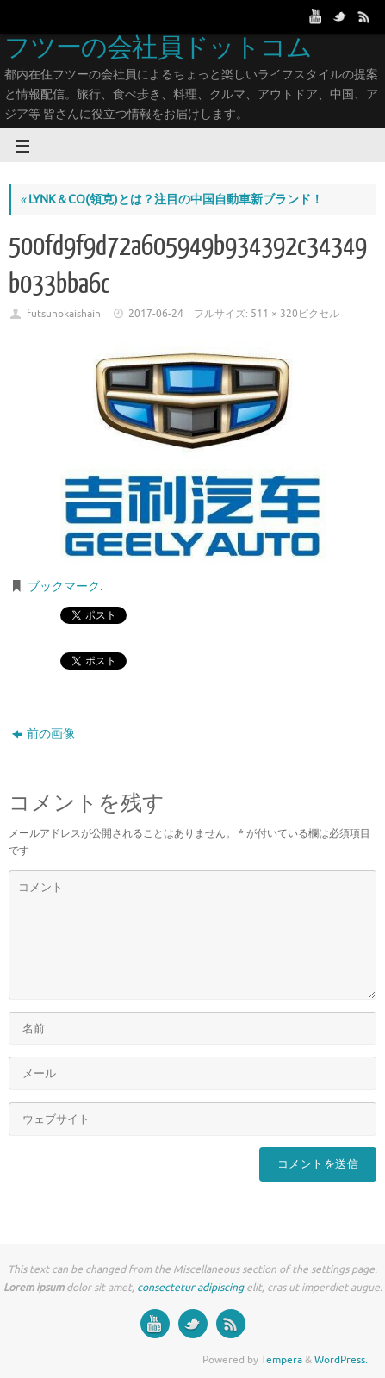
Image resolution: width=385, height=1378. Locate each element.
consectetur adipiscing (190, 1287)
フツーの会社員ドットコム (158, 48)
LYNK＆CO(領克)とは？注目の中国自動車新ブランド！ (171, 199)
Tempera (281, 1360)
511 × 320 (274, 314)
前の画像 (43, 733)
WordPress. (341, 1360)
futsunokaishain (64, 314)
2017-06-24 (155, 314)
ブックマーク (64, 586)
